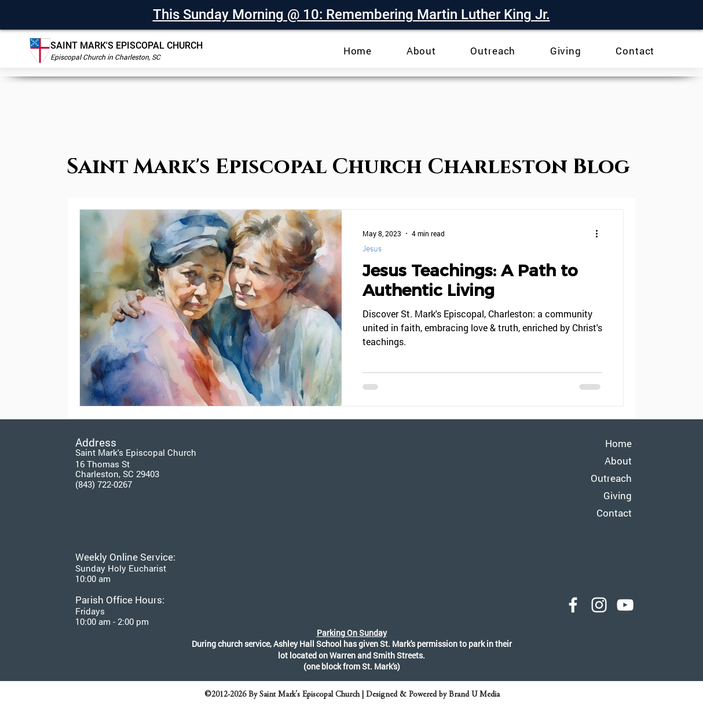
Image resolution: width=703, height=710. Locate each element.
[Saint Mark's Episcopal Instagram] (599, 605)
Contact (614, 512)
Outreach (611, 478)
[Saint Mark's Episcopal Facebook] (573, 605)
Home (618, 443)
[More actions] (600, 233)
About (618, 460)
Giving (617, 495)
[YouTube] (625, 605)
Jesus (372, 248)
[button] (421, 50)
